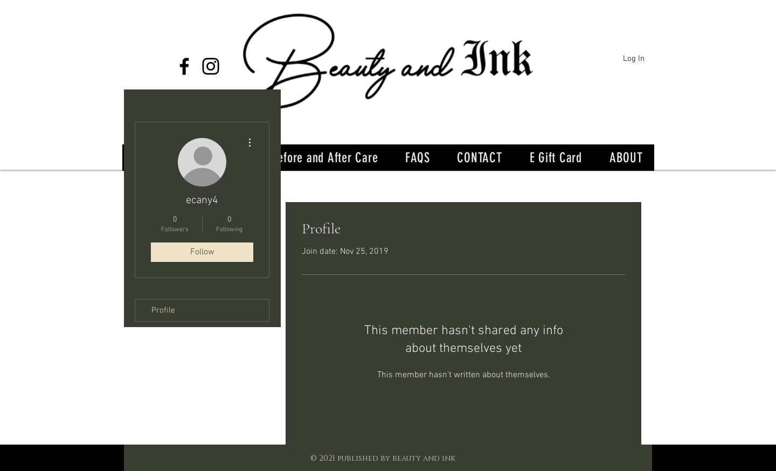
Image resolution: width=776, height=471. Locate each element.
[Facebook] (184, 66)
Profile (163, 310)
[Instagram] (210, 66)
